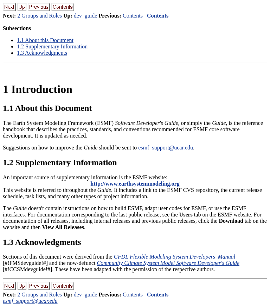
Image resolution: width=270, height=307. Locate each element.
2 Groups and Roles (39, 16)
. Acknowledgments (42, 53)
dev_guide (85, 16)
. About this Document (45, 40)
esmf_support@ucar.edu (165, 148)
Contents (133, 16)
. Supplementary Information (52, 46)
